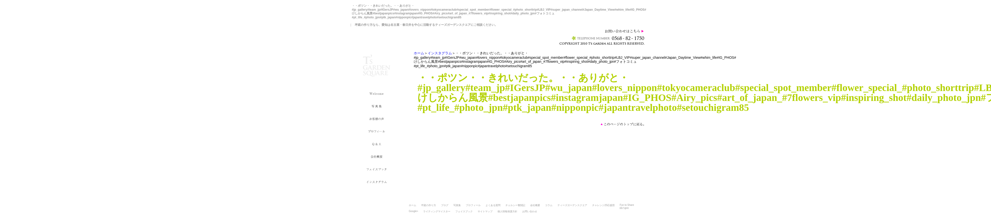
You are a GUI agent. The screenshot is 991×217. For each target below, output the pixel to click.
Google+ (413, 211)
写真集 (457, 205)
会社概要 (535, 205)
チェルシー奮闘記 (515, 205)
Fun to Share (627, 205)
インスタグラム (440, 53)
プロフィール (473, 205)
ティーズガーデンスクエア (572, 205)
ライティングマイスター (436, 211)
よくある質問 (493, 205)
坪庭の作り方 (428, 205)
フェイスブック (464, 211)
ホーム (419, 53)
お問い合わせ (529, 211)
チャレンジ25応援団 (603, 205)
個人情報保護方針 (507, 211)
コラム (548, 205)
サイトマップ (485, 211)
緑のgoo (624, 208)
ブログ (444, 205)
